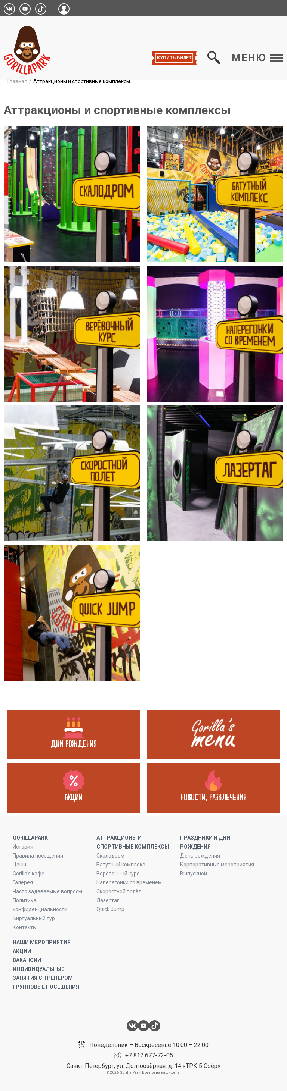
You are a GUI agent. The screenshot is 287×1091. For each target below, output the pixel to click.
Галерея (23, 882)
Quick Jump (110, 909)
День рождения (200, 856)
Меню (257, 57)
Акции (22, 951)
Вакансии (27, 960)
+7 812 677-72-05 (149, 1055)
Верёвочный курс (117, 874)
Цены (19, 865)
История (23, 847)
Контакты (25, 927)
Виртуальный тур (34, 918)
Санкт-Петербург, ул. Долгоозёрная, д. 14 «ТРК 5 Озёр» (143, 1065)
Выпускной (193, 874)
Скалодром (110, 856)
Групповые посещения (46, 987)
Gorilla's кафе (28, 874)
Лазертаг (107, 900)
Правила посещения (38, 856)
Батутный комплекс (120, 865)
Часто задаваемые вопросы (47, 891)
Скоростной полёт (118, 891)
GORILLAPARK (30, 838)
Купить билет (174, 57)
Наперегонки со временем (129, 882)
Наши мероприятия (42, 942)
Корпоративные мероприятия (217, 865)
